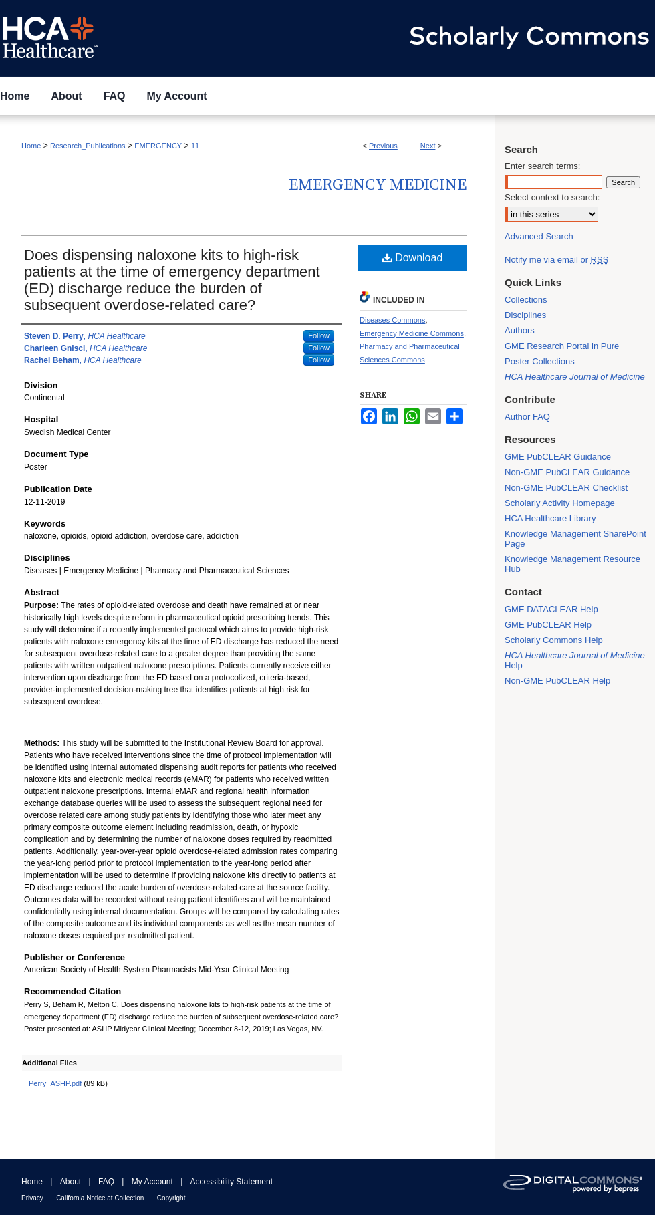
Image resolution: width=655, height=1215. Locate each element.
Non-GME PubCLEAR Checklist (566, 488)
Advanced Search (539, 236)
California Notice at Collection (100, 1198)
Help (575, 660)
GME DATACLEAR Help (551, 609)
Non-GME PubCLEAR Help (557, 681)
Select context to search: (552, 197)
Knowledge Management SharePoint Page (575, 539)
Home (31, 146)
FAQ (106, 1181)
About (70, 1181)
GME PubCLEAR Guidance (558, 457)
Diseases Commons (392, 320)
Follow (319, 335)
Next (428, 146)
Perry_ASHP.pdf (55, 1083)
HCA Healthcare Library (550, 518)
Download (412, 257)
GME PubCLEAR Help (548, 625)
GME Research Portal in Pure (562, 346)
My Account (152, 1181)
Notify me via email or (556, 260)
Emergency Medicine (378, 185)
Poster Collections (540, 361)
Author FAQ (527, 417)
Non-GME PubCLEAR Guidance (567, 472)
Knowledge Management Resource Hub (572, 564)
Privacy (32, 1198)
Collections (526, 300)
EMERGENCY (158, 146)
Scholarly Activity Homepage (560, 503)
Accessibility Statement (231, 1181)
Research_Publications (88, 146)
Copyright (171, 1198)
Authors (520, 330)
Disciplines (525, 315)
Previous (383, 146)
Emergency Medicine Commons (412, 333)
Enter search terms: (542, 166)
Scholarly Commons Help (554, 640)
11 (195, 146)
